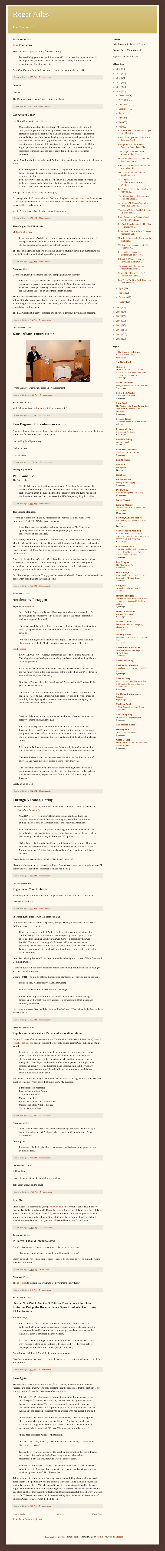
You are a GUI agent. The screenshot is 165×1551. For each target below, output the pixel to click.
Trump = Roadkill (123, 442)
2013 (118, 78)
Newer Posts (19, 1514)
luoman (100, 1537)
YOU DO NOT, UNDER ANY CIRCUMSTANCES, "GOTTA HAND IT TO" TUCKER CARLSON (132, 536)
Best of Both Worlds (125, 393)
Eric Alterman (123, 460)
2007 (118, 316)
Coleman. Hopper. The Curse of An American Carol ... (134, 138)
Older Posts (97, 1514)
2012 (118, 82)
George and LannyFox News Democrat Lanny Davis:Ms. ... (133, 145)
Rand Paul (29, 606)
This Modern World (125, 725)
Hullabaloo (121, 475)
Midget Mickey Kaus (23, 232)
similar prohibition (44, 408)
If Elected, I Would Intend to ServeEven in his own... (131, 260)
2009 (118, 307)
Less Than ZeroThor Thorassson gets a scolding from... (134, 131)
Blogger (119, 1537)
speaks (79, 922)
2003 (118, 334)
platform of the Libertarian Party (79, 198)
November (124, 100)
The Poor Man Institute (127, 665)
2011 (118, 87)
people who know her (57, 1206)
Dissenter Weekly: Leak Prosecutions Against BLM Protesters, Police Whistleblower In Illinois (131, 552)
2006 (118, 321)
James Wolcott (123, 500)
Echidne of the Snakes (126, 449)
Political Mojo (122, 572)
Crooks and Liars (124, 429)
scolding (40, 51)
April (121, 288)
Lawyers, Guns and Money (129, 518)
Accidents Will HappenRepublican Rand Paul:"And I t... (133, 204)
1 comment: (45, 1269)
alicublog (120, 367)
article (43, 1384)
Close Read (121, 403)
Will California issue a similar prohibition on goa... (131, 173)
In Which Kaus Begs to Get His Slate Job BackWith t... (134, 225)
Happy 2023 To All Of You (127, 452)
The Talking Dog (124, 714)
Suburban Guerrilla (125, 611)
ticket (25, 480)
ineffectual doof (71, 1247)
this (77, 274)
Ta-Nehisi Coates (124, 621)
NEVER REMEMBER (125, 355)
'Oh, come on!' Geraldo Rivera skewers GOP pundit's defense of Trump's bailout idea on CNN (132, 684)
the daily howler (123, 634)
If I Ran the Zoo (123, 480)
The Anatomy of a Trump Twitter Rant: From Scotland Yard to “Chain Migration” (132, 409)
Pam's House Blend (125, 546)
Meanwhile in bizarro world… (129, 588)
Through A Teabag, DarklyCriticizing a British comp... (135, 211)
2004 (118, 330)
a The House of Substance (128, 352)
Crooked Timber (124, 419)
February (123, 297)
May (121, 127)
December (123, 95)
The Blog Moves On (124, 565)
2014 (118, 73)
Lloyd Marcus (56, 895)
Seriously (21, 1317)
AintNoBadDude (124, 362)
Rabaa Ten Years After (125, 395)
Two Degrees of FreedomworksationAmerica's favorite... (132, 182)
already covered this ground (51, 211)
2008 (118, 312)
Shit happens (19, 648)
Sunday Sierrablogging (125, 482)
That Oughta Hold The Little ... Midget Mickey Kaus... (132, 152)
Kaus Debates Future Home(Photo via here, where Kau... (135, 166)
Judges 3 (119, 697)
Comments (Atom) (33, 1519)
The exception (20, 1282)
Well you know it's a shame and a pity (132, 385)
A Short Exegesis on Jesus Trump (130, 707)
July (121, 118)
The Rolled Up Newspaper (128, 694)
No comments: (45, 77)
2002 (118, 339)
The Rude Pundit (124, 704)
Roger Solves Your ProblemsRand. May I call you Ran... (133, 218)
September (124, 109)
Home (58, 1514)
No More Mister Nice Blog (128, 531)
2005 (118, 325)
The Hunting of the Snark (128, 647)
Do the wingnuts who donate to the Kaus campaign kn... (133, 159)
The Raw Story (123, 678)
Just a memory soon (124, 614)
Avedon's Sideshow (125, 382)
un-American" (32, 810)
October (122, 104)
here (25, 387)
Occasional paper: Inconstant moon (131, 421)
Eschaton (120, 464)
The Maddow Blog (124, 660)
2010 (118, 91)
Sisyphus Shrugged (125, 596)
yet (71, 296)
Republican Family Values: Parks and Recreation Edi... (135, 232)
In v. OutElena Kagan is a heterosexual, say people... (131, 253)
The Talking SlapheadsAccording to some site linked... (134, 197)
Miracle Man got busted (126, 732)
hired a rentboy (52, 1178)
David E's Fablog (124, 439)
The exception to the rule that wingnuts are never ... (131, 267)
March (122, 293)
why (15, 163)
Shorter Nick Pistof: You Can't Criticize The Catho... (131, 274)
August (122, 113)
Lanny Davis (39, 121)
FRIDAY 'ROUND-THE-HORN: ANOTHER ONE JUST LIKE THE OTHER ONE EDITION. (131, 372)
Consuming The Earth (125, 432)
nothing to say (61, 431)
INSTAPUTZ (122, 490)
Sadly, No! (121, 585)
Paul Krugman (123, 562)
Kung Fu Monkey (124, 505)
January (122, 302)
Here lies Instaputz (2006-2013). (129, 492)
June (121, 122)
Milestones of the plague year (128, 717)
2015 (118, 69)
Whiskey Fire (122, 729)
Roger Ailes (31, 14)
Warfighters (121, 467)
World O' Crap (123, 740)
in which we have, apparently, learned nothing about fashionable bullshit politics (132, 601)
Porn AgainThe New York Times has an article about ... (134, 281)
